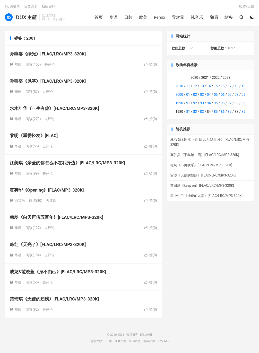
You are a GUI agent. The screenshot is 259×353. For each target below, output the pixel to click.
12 (195, 86)
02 (195, 95)
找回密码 (48, 6)
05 (216, 95)
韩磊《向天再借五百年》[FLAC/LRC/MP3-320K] (56, 217)
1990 (179, 103)
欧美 (143, 17)
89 (243, 112)
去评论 (49, 64)
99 (243, 103)
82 (195, 112)
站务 (228, 17)
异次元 (178, 17)
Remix (159, 17)
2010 (179, 86)
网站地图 (146, 334)
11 (188, 86)
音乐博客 (21, 17)
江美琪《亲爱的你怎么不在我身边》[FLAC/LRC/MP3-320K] (67, 162)
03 (202, 95)
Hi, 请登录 (12, 6)
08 (237, 95)
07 (230, 95)
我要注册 (31, 6)
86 (223, 112)
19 (243, 86)
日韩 (128, 17)
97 (230, 103)
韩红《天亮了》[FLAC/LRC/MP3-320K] (48, 244)
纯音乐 (197, 17)
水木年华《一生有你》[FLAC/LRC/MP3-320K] (54, 108)
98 (237, 103)
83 (202, 112)
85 (216, 112)
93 (202, 103)
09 (243, 95)
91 (188, 103)
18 (237, 86)
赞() (150, 64)
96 (223, 103)
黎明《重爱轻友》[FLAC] (34, 135)
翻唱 (214, 17)
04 (209, 95)
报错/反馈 (246, 6)
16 (223, 86)
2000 (179, 95)
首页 (99, 17)
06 (223, 95)
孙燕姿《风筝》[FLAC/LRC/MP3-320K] (48, 81)
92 (195, 103)
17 (230, 86)
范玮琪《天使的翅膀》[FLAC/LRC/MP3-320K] (54, 298)
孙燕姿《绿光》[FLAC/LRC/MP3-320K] (48, 53)
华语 (113, 17)
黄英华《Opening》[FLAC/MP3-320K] (47, 190)
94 (209, 103)
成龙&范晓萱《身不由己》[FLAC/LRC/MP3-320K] (58, 271)
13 (202, 86)
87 (230, 112)
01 (188, 95)
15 (216, 86)
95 (216, 103)
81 (188, 112)
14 (209, 86)
